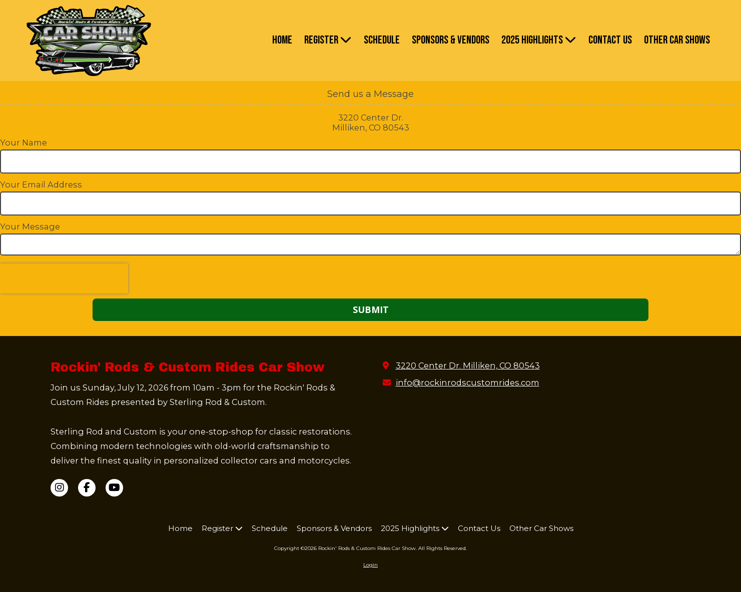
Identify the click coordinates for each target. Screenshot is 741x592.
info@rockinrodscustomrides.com (467, 383)
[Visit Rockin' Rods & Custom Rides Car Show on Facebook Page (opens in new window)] (87, 487)
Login (370, 565)
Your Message (30, 227)
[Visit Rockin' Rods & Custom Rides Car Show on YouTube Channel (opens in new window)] (114, 487)
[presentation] (64, 279)
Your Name (23, 143)
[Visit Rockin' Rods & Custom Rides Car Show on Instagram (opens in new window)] (59, 487)
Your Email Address (41, 185)
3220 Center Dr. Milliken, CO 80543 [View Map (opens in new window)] (468, 365)
